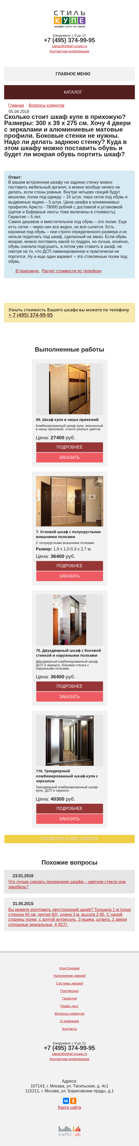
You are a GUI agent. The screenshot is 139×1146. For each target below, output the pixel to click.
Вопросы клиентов (69, 1013)
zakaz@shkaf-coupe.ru (69, 46)
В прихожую (27, 271)
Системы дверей (69, 983)
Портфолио (69, 991)
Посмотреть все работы (69, 839)
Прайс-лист (69, 1006)
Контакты (69, 1029)
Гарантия (69, 998)
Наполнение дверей (69, 976)
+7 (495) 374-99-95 (69, 40)
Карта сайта (69, 1107)
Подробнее (69, 447)
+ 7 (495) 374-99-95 (31, 314)
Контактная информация (69, 51)
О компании (69, 1021)
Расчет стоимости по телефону (72, 271)
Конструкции (70, 968)
